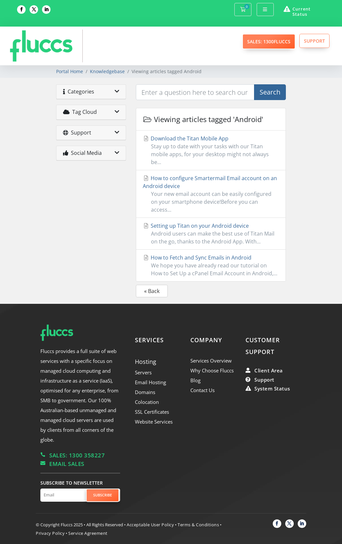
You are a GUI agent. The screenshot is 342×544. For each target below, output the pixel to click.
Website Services (154, 421)
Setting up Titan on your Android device (211, 233)
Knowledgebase (107, 71)
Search (270, 92)
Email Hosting (150, 382)
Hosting (145, 362)
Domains (145, 392)
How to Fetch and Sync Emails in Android (211, 265)
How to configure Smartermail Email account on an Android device (211, 194)
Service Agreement (88, 533)
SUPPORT (314, 41)
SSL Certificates (152, 411)
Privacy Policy (50, 533)
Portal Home (69, 71)
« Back (152, 291)
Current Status (301, 11)
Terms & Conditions (198, 525)
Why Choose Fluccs (212, 370)
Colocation (147, 402)
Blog (195, 380)
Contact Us (202, 390)
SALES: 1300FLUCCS (268, 41)
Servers (143, 372)
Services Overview (211, 360)
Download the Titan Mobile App (211, 150)
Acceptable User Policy (150, 525)
